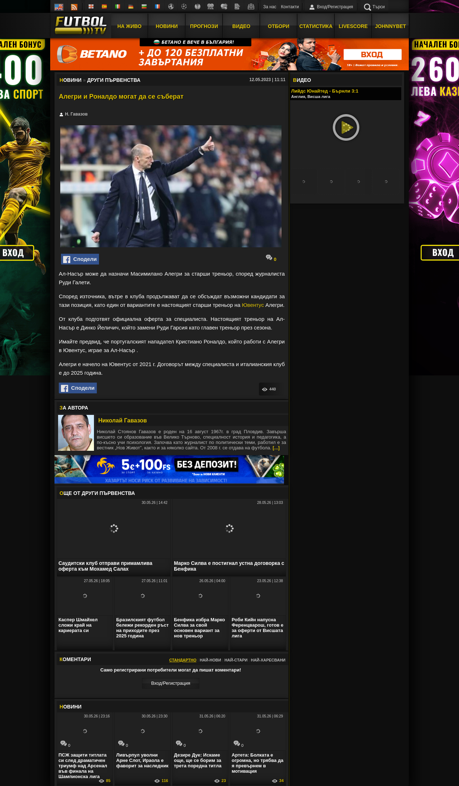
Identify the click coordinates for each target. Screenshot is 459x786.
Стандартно (183, 660)
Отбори (278, 26)
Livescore (353, 26)
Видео (241, 26)
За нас (269, 6)
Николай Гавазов (122, 420)
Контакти (290, 6)
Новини (167, 26)
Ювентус (253, 305)
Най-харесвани (268, 660)
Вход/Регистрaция (170, 683)
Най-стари (235, 660)
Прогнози (204, 26)
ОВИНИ (70, 707)
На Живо (129, 26)
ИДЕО (302, 80)
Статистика (316, 26)
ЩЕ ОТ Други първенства (97, 493)
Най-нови (210, 660)
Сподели (80, 259)
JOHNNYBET (390, 26)
